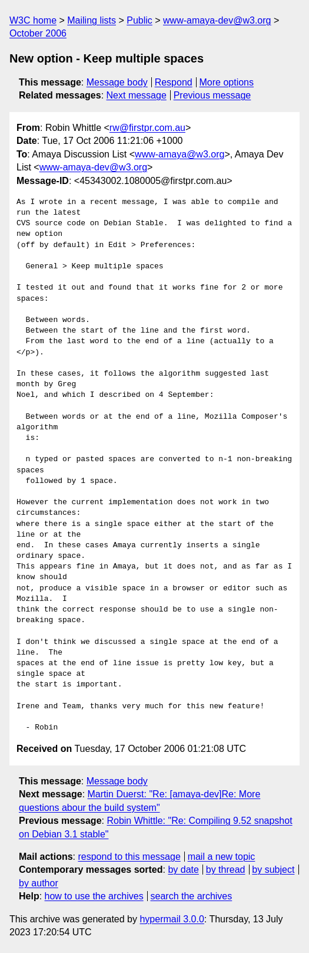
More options (227, 82)
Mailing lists (91, 20)
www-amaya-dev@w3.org (217, 20)
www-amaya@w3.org (179, 154)
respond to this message (129, 857)
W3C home (33, 20)
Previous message (212, 95)
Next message (137, 95)
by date (183, 870)
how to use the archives (94, 896)
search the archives (191, 896)
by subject (273, 870)
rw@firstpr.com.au (147, 128)
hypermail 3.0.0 (171, 919)
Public (139, 20)
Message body (117, 82)
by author (38, 883)
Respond (173, 82)
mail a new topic (221, 857)
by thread (225, 870)
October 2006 (38, 33)
